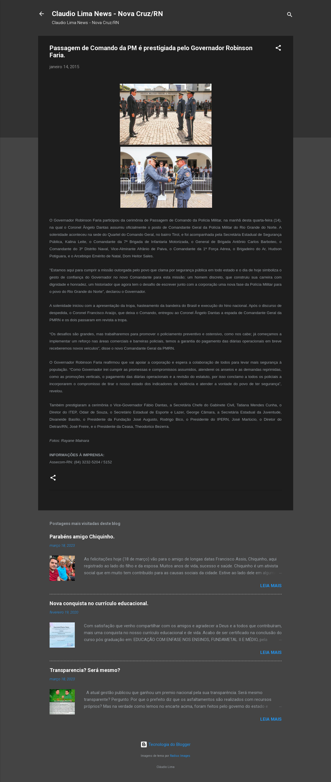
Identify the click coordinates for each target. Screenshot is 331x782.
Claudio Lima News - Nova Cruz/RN (107, 14)
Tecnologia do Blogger (165, 744)
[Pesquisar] (289, 15)
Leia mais (271, 585)
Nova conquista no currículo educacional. (99, 603)
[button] (278, 48)
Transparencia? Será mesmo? (85, 670)
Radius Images (180, 756)
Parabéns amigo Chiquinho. (82, 537)
